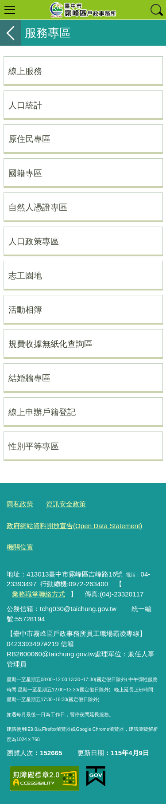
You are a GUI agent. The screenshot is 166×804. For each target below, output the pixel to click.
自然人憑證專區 (37, 207)
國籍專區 (25, 173)
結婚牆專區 (29, 378)
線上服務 (25, 71)
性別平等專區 (33, 446)
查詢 (156, 10)
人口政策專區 (33, 241)
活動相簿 (25, 309)
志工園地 (25, 275)
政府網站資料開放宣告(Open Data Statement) (74, 525)
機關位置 (20, 547)
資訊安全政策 (66, 504)
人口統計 (25, 105)
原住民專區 (29, 139)
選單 (9, 10)
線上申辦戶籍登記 (42, 412)
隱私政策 (20, 504)
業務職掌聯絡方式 (38, 594)
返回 (10, 33)
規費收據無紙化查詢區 (50, 344)
